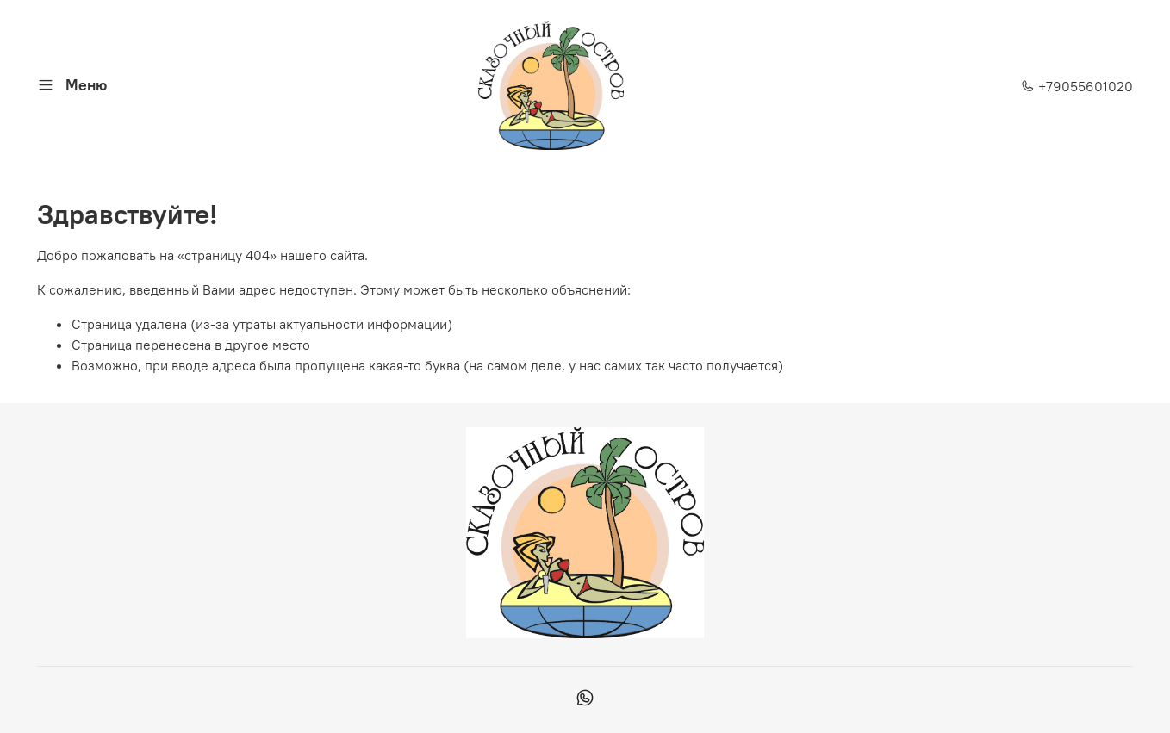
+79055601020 (1077, 86)
